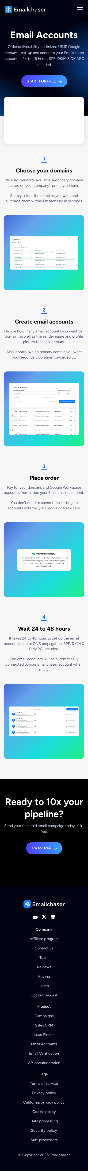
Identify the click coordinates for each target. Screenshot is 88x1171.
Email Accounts (44, 1044)
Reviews (44, 967)
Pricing (44, 976)
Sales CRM (44, 1025)
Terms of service (44, 1083)
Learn (44, 986)
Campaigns (44, 1016)
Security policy (44, 1130)
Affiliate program (44, 939)
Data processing (44, 1121)
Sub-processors (44, 1140)
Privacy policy (44, 1093)
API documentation (44, 1063)
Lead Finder (44, 1034)
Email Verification (44, 1053)
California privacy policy (44, 1102)
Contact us (44, 948)
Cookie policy (44, 1111)
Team (44, 957)
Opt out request (44, 995)
